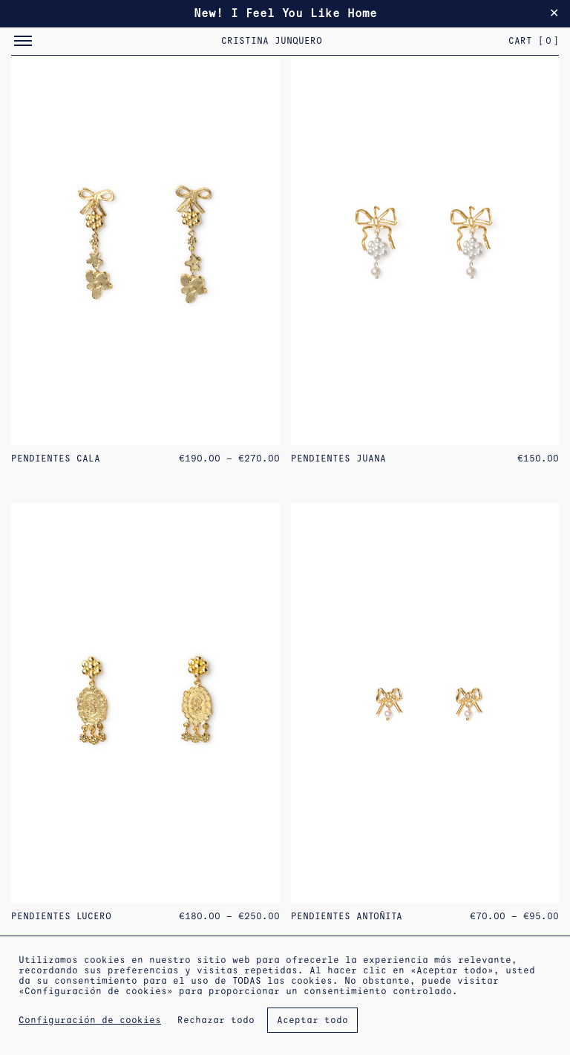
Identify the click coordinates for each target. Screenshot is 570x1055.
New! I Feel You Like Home (285, 13)
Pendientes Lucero (61, 916)
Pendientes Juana (338, 458)
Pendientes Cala (55, 458)
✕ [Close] (554, 13)
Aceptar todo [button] (312, 1020)
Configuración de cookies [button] (90, 1020)
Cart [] (533, 41)
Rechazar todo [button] (216, 1020)
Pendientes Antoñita (346, 916)
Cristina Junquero (271, 41)
